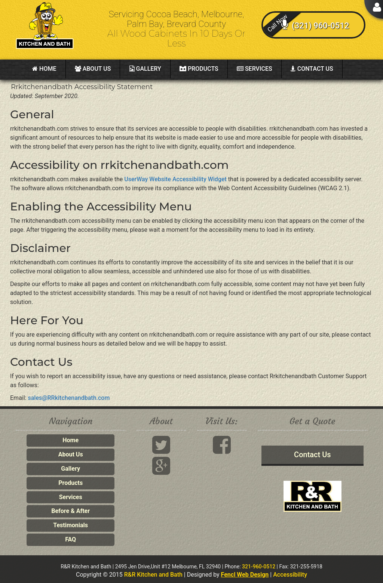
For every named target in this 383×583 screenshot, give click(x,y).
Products (199, 68)
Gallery (145, 68)
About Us (93, 68)
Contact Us (312, 68)
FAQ (70, 539)
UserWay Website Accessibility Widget (175, 179)
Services (254, 68)
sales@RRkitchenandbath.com (69, 397)
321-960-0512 (258, 567)
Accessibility (290, 574)
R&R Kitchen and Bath (153, 574)
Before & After (70, 510)
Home (44, 68)
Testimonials (70, 525)
